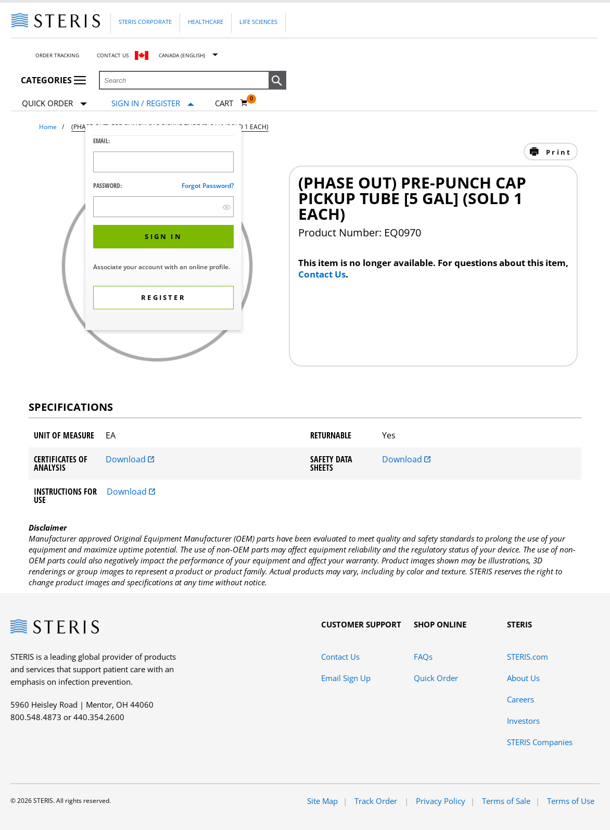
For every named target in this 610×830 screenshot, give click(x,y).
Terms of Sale (506, 801)
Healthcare (205, 22)
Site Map (322, 801)
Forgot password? (208, 185)
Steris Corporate (145, 22)
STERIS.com (527, 656)
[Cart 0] (231, 103)
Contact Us (113, 55)
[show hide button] (226, 207)
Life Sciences (258, 22)
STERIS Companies (540, 742)
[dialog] (163, 228)
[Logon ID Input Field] (163, 162)
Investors (523, 720)
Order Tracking (57, 55)
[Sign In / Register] (152, 103)
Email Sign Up (346, 678)
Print (557, 152)
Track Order (376, 801)
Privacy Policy (440, 801)
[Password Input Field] (163, 206)
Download (130, 459)
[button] (277, 81)
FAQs (423, 656)
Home (48, 126)
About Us (523, 678)
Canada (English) (182, 55)
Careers (520, 699)
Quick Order (54, 103)
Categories (53, 80)
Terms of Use (570, 801)
